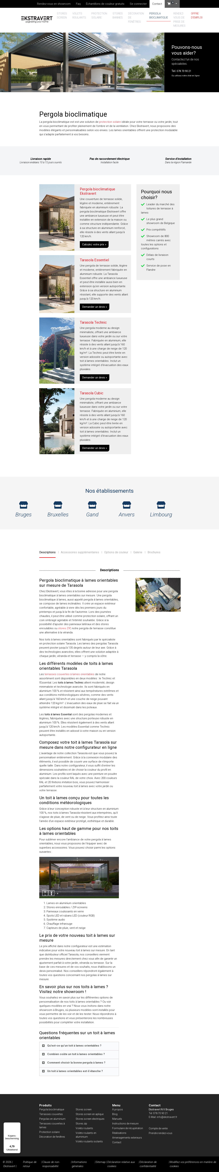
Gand (92, 509)
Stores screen (62, 15)
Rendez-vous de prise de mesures (179, 19)
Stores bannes (118, 15)
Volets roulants (79, 15)
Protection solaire (99, 15)
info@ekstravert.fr (167, 1117)
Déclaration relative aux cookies (121, 1164)
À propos (117, 1109)
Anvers (127, 509)
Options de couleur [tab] (116, 552)
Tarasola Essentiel (94, 260)
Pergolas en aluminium (52, 1118)
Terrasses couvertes (51, 1114)
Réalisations (119, 1132)
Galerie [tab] (137, 552)
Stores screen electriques (90, 1118)
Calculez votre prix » (94, 244)
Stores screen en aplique (90, 1114)
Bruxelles (58, 509)
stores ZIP (64, 628)
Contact (157, 3)
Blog (114, 1114)
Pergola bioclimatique (158, 15)
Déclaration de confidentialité (148, 1164)
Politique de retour (30, 1164)
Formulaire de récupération (127, 1128)
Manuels (117, 1118)
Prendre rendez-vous (160, 1133)
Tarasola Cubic (91, 393)
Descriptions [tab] (47, 552)
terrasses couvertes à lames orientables (69, 674)
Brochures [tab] (154, 552)
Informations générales (79, 1164)
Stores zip (81, 1123)
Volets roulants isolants (89, 1141)
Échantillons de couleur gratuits (105, 3)
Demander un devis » (94, 306)
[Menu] (18, 1124)
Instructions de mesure (125, 1123)
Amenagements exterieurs (127, 1137)
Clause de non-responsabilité (51, 1164)
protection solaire (110, 121)
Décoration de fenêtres (136, 17)
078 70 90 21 (184, 71)
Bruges (23, 509)
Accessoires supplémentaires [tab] (80, 552)
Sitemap (101, 1162)
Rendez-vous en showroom (54, 3)
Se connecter (138, 3)
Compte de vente (158, 1128)
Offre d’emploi (196, 15)
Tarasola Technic (93, 322)
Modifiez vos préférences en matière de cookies (193, 1164)
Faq (78, 3)
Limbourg (161, 509)
